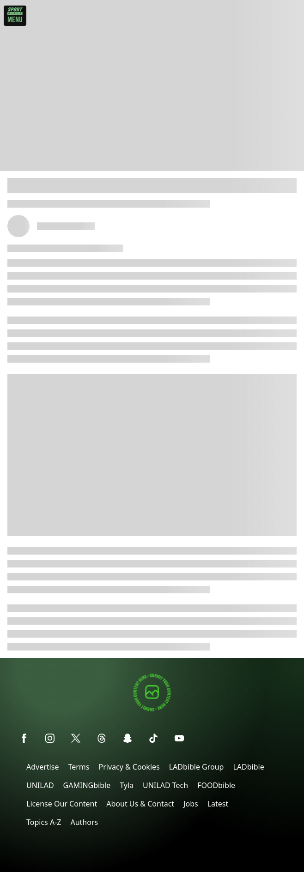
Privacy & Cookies (128, 767)
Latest (218, 804)
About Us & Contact (140, 804)
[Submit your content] (152, 710)
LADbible (248, 767)
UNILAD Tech (165, 785)
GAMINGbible (87, 785)
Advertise (42, 767)
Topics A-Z (43, 822)
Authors (84, 822)
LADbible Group (196, 767)
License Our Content (61, 804)
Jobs (190, 804)
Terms (78, 767)
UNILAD (40, 785)
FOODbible (216, 785)
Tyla (127, 785)
